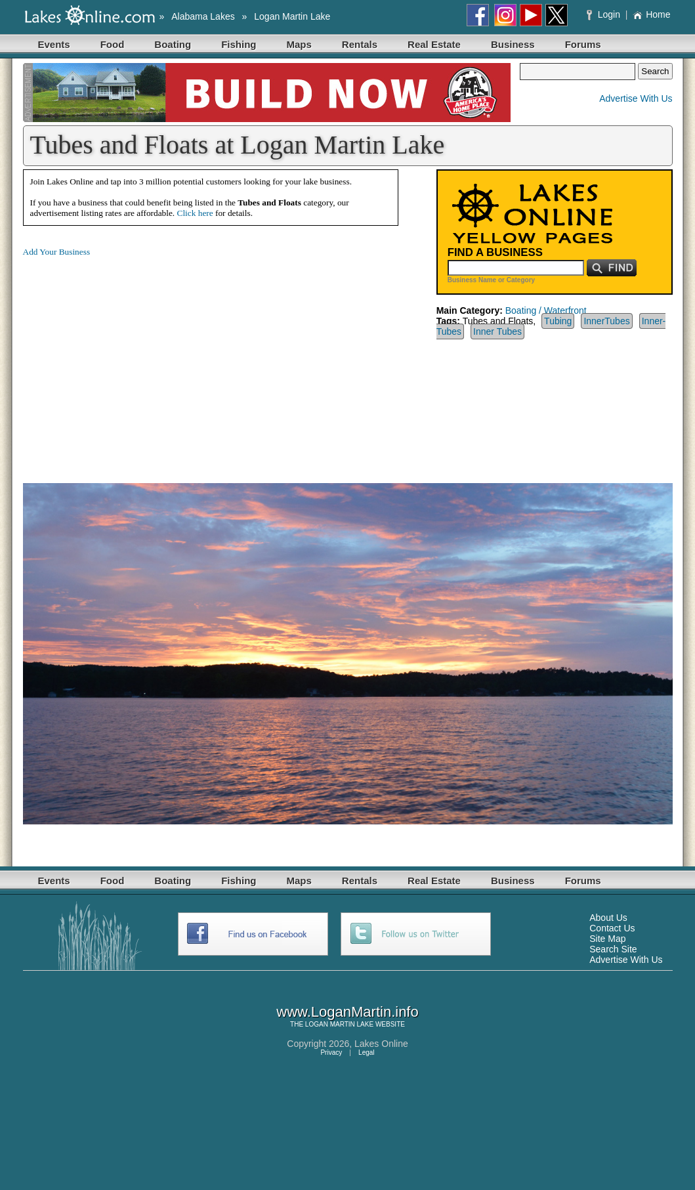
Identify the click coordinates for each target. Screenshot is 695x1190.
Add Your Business (57, 252)
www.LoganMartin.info (347, 1012)
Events (54, 44)
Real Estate (434, 44)
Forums (583, 44)
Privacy (331, 1052)
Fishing (238, 44)
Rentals (359, 44)
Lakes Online (381, 1043)
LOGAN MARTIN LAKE (339, 1024)
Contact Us (612, 928)
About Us (608, 917)
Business (513, 44)
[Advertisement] (133, 360)
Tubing (558, 321)
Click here (195, 213)
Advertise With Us (635, 98)
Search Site (613, 949)
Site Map (607, 938)
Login (605, 14)
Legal (366, 1052)
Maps (299, 44)
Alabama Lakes (203, 16)
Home (651, 14)
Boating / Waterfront (546, 310)
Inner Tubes (497, 331)
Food (112, 44)
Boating (172, 44)
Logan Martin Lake (292, 16)
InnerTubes (606, 321)
